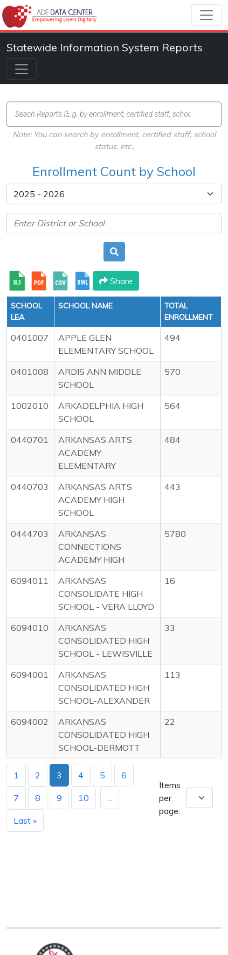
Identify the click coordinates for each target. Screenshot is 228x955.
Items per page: (170, 797)
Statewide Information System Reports (104, 47)
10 (83, 797)
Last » (25, 820)
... (109, 797)
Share (116, 280)
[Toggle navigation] (206, 15)
